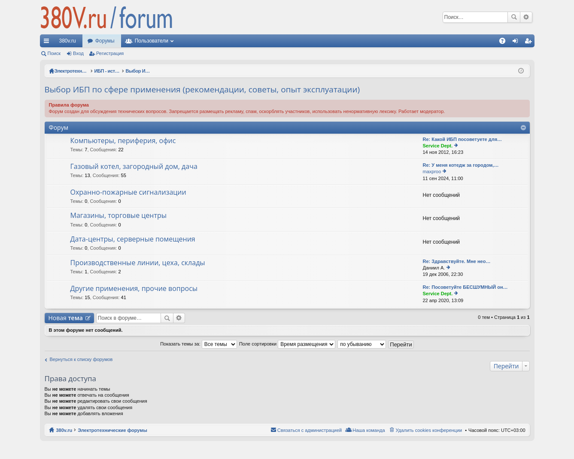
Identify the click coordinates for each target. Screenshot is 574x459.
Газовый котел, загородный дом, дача (133, 166)
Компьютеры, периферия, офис (123, 141)
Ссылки (48, 42)
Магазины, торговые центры (118, 215)
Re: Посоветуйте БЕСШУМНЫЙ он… (465, 287)
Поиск (513, 17)
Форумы (105, 41)
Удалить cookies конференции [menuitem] (429, 430)
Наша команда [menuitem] (368, 430)
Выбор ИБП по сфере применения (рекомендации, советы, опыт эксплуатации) (202, 89)
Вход (78, 53)
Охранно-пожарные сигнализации (128, 192)
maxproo (432, 171)
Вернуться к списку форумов (81, 359)
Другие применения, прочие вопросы (134, 289)
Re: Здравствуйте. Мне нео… (457, 261)
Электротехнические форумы (112, 430)
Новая (66, 318)
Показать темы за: (198, 343)
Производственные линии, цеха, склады (137, 263)
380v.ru (67, 41)
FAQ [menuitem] (504, 42)
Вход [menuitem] (517, 42)
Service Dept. (438, 145)
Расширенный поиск (526, 17)
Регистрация (110, 53)
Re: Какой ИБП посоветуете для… (462, 139)
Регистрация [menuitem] (530, 42)
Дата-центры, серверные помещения (132, 239)
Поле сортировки (287, 343)
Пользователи (151, 41)
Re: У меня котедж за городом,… (461, 165)
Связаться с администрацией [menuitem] (309, 430)
